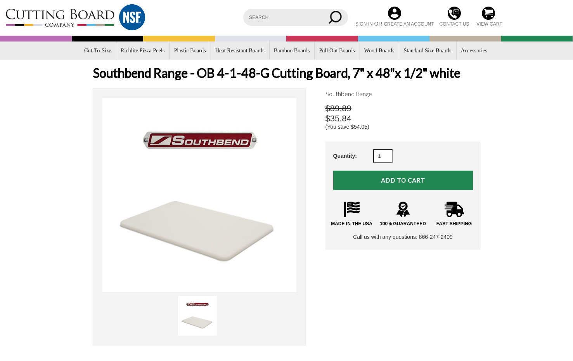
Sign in (364, 24)
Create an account (409, 24)
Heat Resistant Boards (240, 50)
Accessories (474, 50)
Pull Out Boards (337, 50)
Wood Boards (379, 50)
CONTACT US (454, 24)
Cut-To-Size (97, 50)
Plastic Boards (190, 50)
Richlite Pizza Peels (143, 50)
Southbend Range (348, 93)
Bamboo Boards (292, 50)
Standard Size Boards (428, 50)
